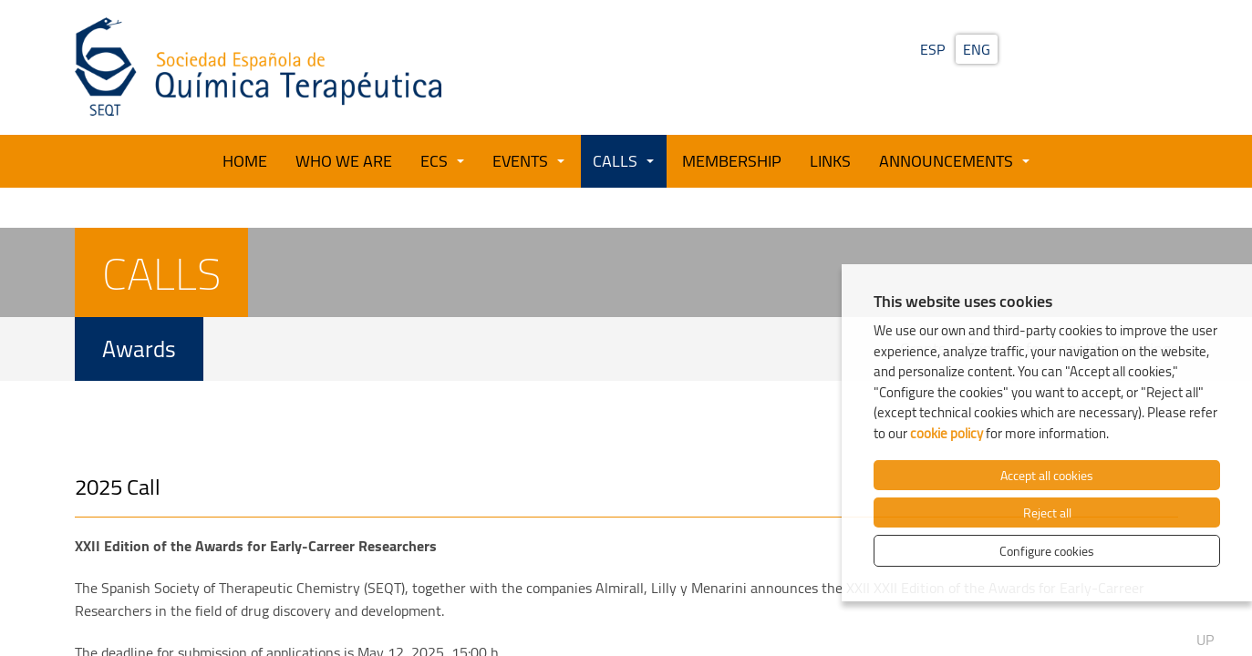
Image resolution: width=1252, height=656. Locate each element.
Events (520, 160)
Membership (731, 160)
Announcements (946, 160)
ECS (434, 160)
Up (1205, 618)
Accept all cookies (1046, 475)
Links (830, 160)
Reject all (1047, 512)
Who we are (343, 160)
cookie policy (946, 433)
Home (244, 160)
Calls (615, 160)
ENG (976, 49)
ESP (932, 49)
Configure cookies (1046, 550)
